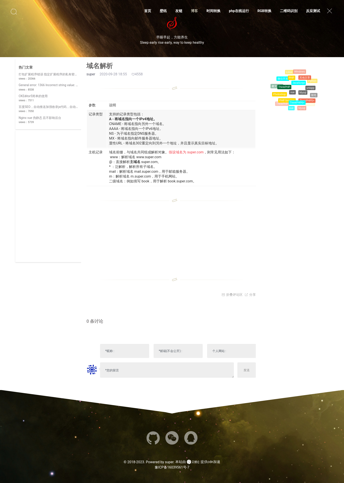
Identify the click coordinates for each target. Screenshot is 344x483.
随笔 (313, 96)
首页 (147, 11)
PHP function (287, 102)
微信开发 (283, 80)
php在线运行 (239, 11)
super (169, 462)
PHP (291, 80)
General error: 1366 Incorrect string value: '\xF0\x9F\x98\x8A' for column (68, 85)
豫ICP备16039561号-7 (172, 467)
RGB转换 (264, 11)
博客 (194, 11)
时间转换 (213, 11)
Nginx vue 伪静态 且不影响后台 (40, 118)
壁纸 (163, 11)
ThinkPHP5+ (306, 102)
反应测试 (313, 11)
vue (292, 95)
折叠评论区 (232, 295)
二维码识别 (288, 11)
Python (312, 81)
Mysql (302, 95)
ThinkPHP (284, 89)
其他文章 (304, 79)
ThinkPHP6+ (297, 105)
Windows (299, 72)
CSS (307, 74)
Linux (289, 73)
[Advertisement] (48, 196)
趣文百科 (277, 87)
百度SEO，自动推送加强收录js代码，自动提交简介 (53, 107)
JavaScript (298, 85)
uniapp (310, 90)
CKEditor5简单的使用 (33, 96)
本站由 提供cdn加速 (197, 462)
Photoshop (279, 96)
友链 (178, 11)
